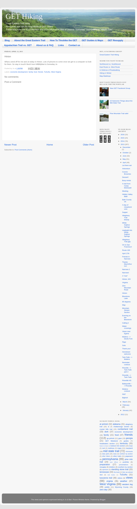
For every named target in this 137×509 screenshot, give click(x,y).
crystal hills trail (106, 429)
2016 (123, 134)
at (108, 427)
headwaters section (107, 444)
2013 (123, 144)
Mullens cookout (126, 390)
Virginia (125, 282)
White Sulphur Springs (126, 225)
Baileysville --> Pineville (127, 385)
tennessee (104, 472)
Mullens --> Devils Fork (127, 338)
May (124, 159)
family (31, 72)
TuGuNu (47, 72)
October (126, 153)
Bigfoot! (125, 398)
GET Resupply (115, 40)
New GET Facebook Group (120, 88)
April (125, 162)
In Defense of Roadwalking (110, 70)
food (35, 72)
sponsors (105, 469)
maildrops (111, 448)
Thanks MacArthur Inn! (127, 264)
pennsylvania (110, 459)
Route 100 (126, 250)
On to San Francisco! (127, 246)
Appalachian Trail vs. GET (18, 45)
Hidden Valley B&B (127, 195)
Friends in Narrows (126, 258)
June (125, 156)
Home (50, 144)
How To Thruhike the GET (63, 40)
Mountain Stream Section (126, 310)
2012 (123, 414)
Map (123, 305)
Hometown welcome (126, 353)
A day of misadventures (127, 207)
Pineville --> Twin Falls (127, 376)
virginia (109, 481)
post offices (114, 462)
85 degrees (126, 302)
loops (131, 446)
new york (105, 454)
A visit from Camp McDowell (126, 186)
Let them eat (127, 165)
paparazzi (129, 456)
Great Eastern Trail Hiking (109, 55)
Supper (125, 212)
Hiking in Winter (105, 73)
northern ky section (126, 454)
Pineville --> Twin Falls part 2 (127, 370)
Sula (124, 345)
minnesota (129, 451)
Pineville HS (126, 380)
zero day (103, 489)
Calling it (125, 323)
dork (106, 432)
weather (123, 481)
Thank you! (126, 349)
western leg (127, 484)
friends (40, 72)
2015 (123, 138)
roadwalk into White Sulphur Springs (127, 233)
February (126, 405)
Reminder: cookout (126, 363)
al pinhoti (104, 424)
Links (61, 45)
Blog (7, 40)
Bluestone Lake (126, 297)
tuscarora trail (106, 478)
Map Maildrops (105, 76)
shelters (112, 467)
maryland (129, 448)
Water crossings (126, 327)
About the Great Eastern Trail (29, 40)
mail (103, 448)
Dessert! (125, 177)
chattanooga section (121, 427)
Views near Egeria (126, 332)
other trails (117, 456)
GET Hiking (24, 16)
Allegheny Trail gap (126, 241)
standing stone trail (119, 469)
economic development (19, 72)
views (129, 477)
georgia (129, 438)
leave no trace (104, 446)
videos (119, 478)
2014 (123, 141)
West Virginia (56, 72)
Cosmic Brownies (126, 173)
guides (126, 441)
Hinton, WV (126, 279)
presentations (123, 465)
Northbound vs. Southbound (110, 64)
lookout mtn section (118, 446)
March (125, 402)
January (126, 410)
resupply (103, 467)
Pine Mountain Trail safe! (119, 113)
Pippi (124, 342)
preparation (105, 464)
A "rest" (125, 276)
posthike (126, 462)
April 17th (125, 253)
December (126, 147)
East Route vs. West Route (110, 67)
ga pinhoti (110, 438)
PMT (124, 394)
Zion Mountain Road (126, 288)
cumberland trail (125, 429)
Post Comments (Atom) (23, 150)
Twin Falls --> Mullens (127, 358)
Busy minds (126, 180)
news (115, 454)
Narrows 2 (126, 269)
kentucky (124, 443)
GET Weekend (111, 441)
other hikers (106, 456)
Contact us (74, 45)
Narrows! (125, 273)
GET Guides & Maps (92, 40)
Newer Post (10, 144)
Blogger (102, 500)
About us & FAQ (44, 45)
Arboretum (126, 169)
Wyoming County (122, 487)
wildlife (107, 487)
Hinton (124, 293)
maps (119, 448)
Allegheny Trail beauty (126, 217)
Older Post (88, 144)
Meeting (125, 191)
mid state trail (111, 451)
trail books (111, 475)
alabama (116, 424)
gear (120, 438)
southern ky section (125, 467)
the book (117, 472)
